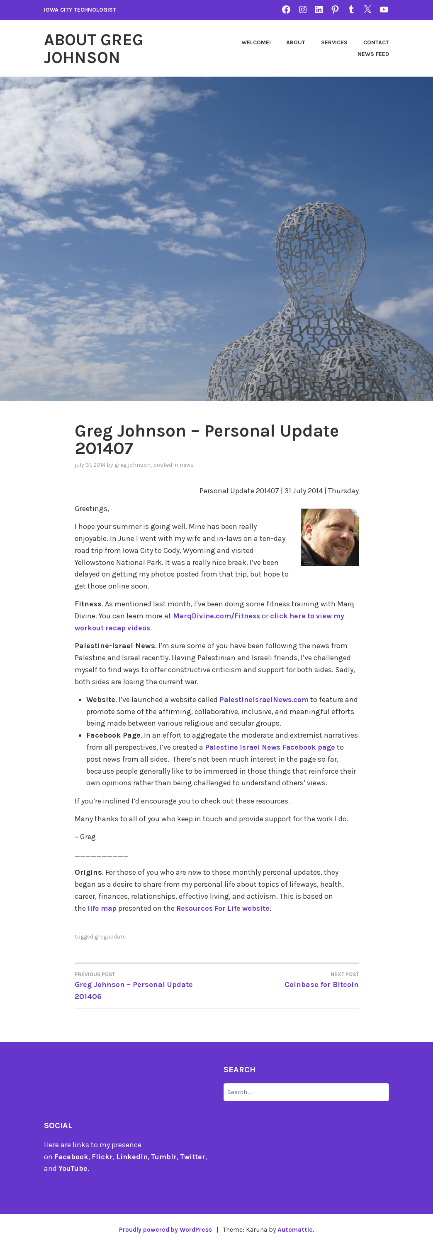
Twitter (195, 1156)
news (187, 464)
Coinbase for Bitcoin (287, 978)
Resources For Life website (225, 907)
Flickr (102, 1156)
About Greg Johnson (96, 48)
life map (102, 907)
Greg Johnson (132, 464)
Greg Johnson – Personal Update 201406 (146, 984)
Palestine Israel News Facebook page (273, 746)
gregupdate (110, 935)
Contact (376, 42)
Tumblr (165, 1156)
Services (334, 42)
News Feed (373, 53)
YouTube (73, 1168)
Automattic (297, 1229)
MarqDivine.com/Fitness (218, 615)
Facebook (71, 1156)
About (295, 42)
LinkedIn (133, 1156)
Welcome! (256, 42)
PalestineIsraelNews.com (265, 698)
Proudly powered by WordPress (165, 1229)
